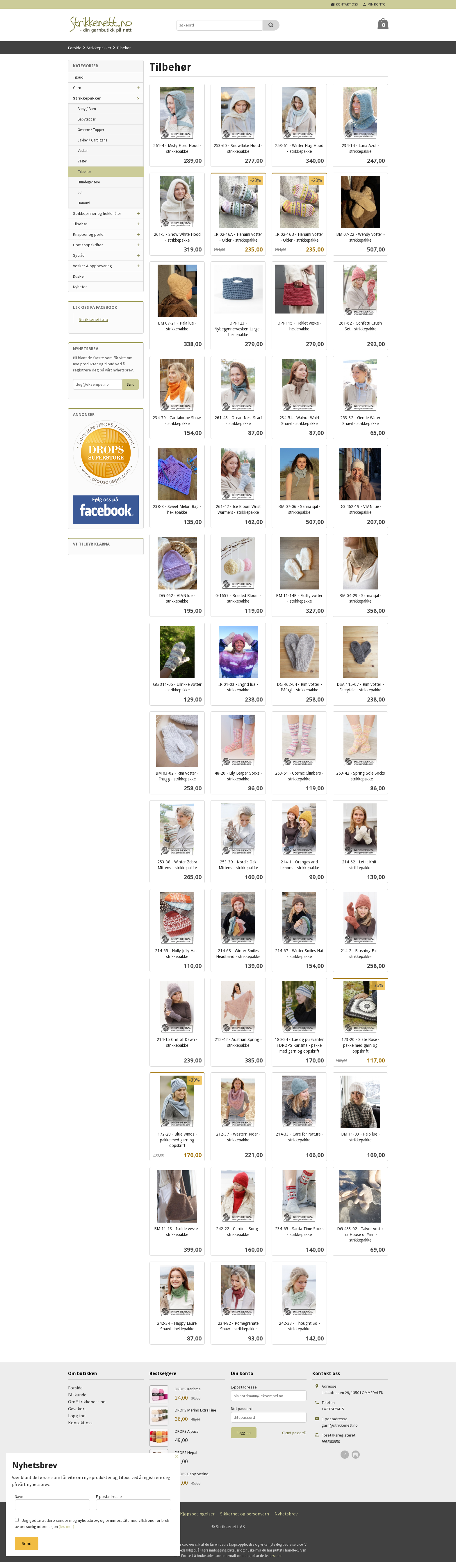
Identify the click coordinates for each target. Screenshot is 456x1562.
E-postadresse (244, 1387)
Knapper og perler (89, 234)
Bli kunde (77, 1395)
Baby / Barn (87, 108)
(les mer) (66, 1526)
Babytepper (86, 119)
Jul (80, 192)
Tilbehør (84, 171)
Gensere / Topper (91, 129)
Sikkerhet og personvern (244, 1514)
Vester (82, 161)
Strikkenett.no (93, 319)
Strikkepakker (87, 98)
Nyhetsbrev (286, 1514)
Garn (77, 87)
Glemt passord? (294, 1432)
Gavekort (77, 1409)
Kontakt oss (80, 1422)
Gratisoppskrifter (88, 244)
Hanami (84, 203)
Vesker (83, 150)
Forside (74, 47)
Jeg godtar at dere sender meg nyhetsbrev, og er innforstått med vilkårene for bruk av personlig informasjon (92, 1523)
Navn (52, 1502)
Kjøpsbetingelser (197, 1514)
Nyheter (80, 286)
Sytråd (79, 255)
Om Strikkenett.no (87, 1402)
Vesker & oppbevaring (92, 265)
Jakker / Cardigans (92, 140)
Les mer (276, 1555)
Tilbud (78, 77)
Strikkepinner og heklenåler (97, 213)
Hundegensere (89, 182)
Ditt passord (241, 1408)
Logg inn (77, 1415)
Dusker (79, 276)
